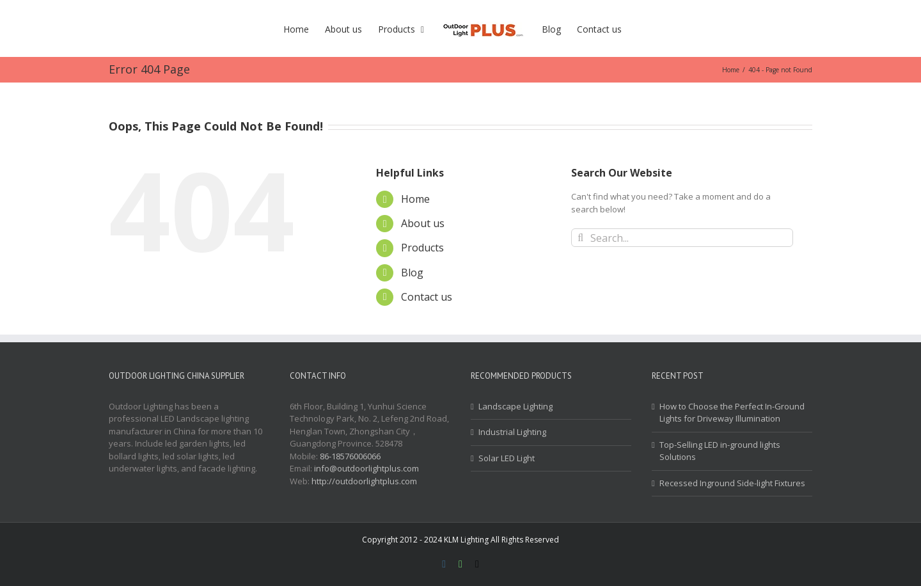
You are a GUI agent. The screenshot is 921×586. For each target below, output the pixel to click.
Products (422, 248)
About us (423, 223)
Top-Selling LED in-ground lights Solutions (719, 451)
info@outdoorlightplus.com (366, 468)
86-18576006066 (350, 456)
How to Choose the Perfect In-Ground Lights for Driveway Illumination (732, 412)
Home (415, 199)
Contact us (426, 297)
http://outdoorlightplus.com (364, 481)
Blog (412, 272)
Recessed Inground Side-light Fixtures (732, 483)
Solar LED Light (506, 458)
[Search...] (682, 237)
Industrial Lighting (512, 432)
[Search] (580, 237)
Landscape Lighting (515, 406)
